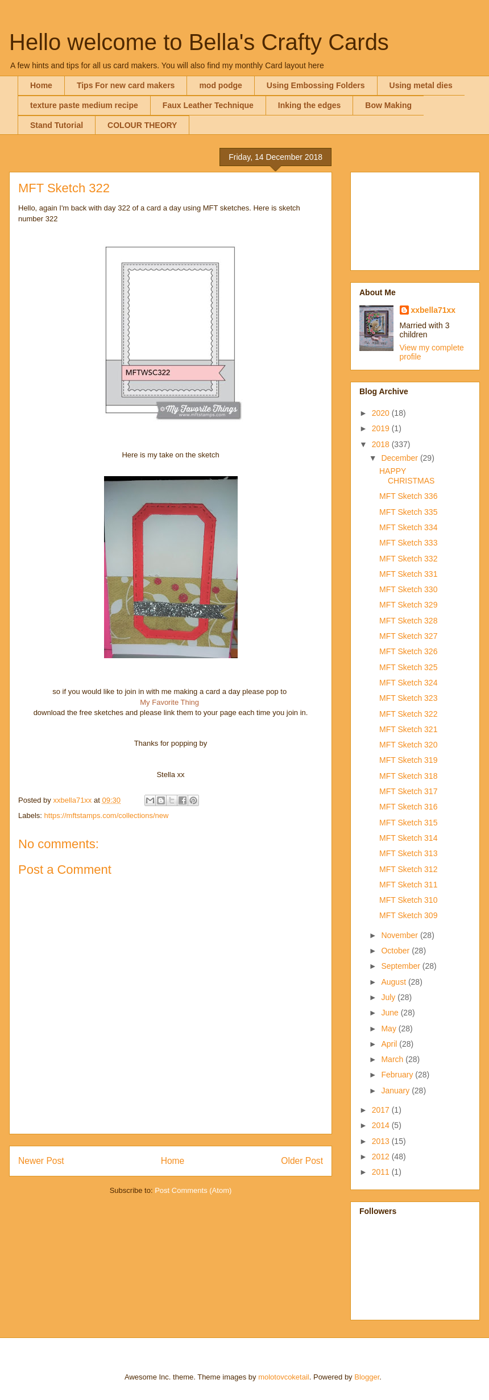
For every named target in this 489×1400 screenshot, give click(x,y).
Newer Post (41, 1161)
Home (41, 85)
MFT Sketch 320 (408, 744)
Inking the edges (309, 105)
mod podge (220, 85)
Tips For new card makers (126, 85)
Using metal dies (421, 85)
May (389, 1028)
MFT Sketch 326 (408, 651)
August (394, 981)
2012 (382, 1156)
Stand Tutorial (56, 125)
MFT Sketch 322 (408, 713)
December (400, 457)
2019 (382, 428)
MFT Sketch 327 (408, 636)
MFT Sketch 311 (408, 884)
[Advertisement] (415, 219)
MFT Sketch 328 (408, 620)
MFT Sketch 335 (408, 512)
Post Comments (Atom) (193, 1190)
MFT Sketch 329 (408, 604)
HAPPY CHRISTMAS (406, 475)
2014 (382, 1125)
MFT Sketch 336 (408, 496)
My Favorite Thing (169, 702)
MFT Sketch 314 (408, 838)
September (401, 965)
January (396, 1090)
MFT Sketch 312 (408, 869)
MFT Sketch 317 (408, 791)
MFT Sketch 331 (408, 574)
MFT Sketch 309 (408, 915)
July (389, 997)
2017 (382, 1109)
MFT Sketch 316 (408, 806)
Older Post (302, 1161)
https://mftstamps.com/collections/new (106, 815)
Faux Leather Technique (208, 105)
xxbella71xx (433, 310)
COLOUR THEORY (142, 125)
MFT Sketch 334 (408, 527)
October (396, 950)
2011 (382, 1171)
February (398, 1074)
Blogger (366, 1377)
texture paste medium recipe (84, 105)
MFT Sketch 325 (408, 667)
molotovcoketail (283, 1377)
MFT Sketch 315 (408, 822)
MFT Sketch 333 (408, 542)
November (400, 935)
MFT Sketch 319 (408, 760)
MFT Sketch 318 (408, 775)
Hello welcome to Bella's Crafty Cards (199, 42)
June (390, 1012)
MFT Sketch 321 (408, 729)
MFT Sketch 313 (408, 853)
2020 (382, 413)
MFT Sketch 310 (408, 900)
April (390, 1043)
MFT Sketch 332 (408, 558)
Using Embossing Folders (316, 85)
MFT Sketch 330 (408, 589)
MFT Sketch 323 (408, 698)
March (393, 1059)
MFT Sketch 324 (408, 682)
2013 (382, 1141)
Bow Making (388, 105)
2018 (382, 444)
